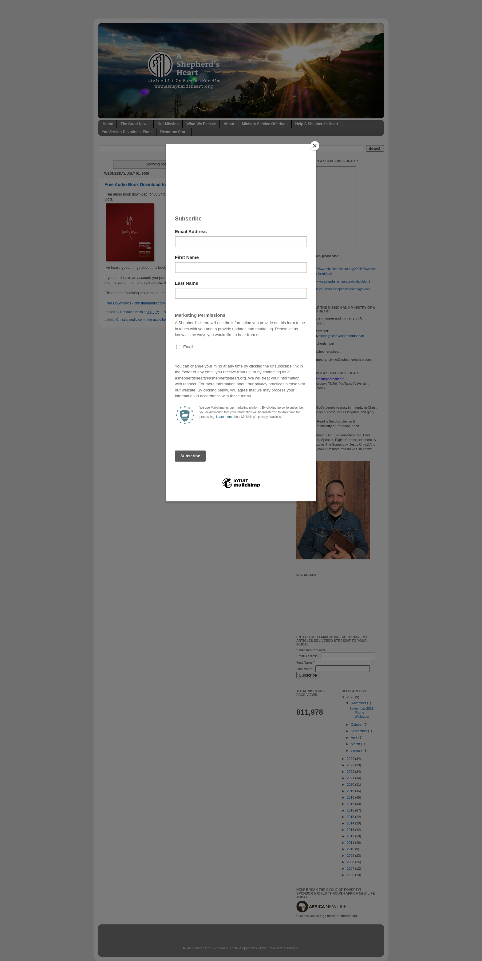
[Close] (314, 145)
